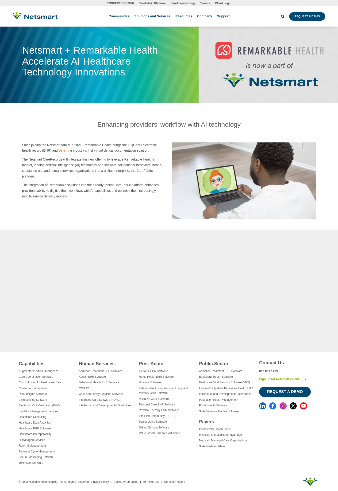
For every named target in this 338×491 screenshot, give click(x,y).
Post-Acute (151, 363)
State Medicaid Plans (212, 446)
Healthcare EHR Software (35, 428)
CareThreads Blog (182, 3)
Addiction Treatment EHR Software (100, 371)
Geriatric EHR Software (153, 371)
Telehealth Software (31, 462)
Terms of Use (151, 481)
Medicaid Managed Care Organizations (223, 440)
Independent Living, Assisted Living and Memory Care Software (163, 391)
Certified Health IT (175, 481)
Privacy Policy (100, 481)
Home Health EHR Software (156, 376)
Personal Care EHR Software (157, 404)
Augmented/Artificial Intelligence (38, 371)
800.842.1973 (268, 371)
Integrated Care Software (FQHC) (100, 399)
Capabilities (32, 363)
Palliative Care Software (154, 399)
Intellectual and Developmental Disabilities (105, 405)
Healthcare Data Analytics (35, 422)
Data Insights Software (33, 394)
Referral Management (32, 445)
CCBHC (84, 388)
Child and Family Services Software (101, 394)
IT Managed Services (32, 440)
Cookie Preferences (125, 481)
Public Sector (213, 363)
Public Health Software (213, 405)
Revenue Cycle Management (37, 451)
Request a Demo (307, 16)
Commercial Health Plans (214, 429)
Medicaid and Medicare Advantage (220, 434)
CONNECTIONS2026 (120, 3)
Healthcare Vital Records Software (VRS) (224, 382)
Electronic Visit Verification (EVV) (39, 405)
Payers (206, 421)
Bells (62, 150)
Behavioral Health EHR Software (99, 382)
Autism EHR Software (92, 376)
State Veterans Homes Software (219, 411)
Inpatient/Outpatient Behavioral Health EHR (226, 388)
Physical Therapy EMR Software (159, 410)
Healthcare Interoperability (35, 434)
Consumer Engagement (33, 388)
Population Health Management (218, 399)
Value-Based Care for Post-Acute (159, 433)
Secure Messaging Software (36, 457)
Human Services (97, 363)
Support (223, 16)
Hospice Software (150, 382)
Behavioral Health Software (216, 376)
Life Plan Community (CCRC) (157, 416)
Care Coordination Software (36, 376)
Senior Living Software (153, 421)
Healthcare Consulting (32, 417)
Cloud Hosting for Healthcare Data (40, 382)
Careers (205, 3)
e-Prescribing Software (33, 399)
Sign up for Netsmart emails (279, 379)
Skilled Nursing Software (154, 427)
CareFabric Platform (152, 3)
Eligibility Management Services (38, 411)
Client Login (223, 3)
